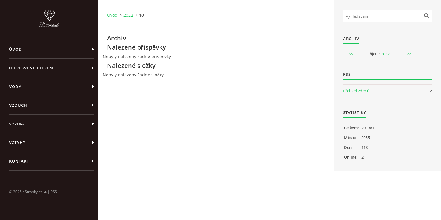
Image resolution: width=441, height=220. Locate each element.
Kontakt (19, 161)
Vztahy (17, 142)
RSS (54, 191)
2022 (128, 15)
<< (351, 54)
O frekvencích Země (32, 68)
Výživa (16, 124)
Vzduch (18, 105)
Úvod (15, 49)
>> (409, 54)
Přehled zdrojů (356, 91)
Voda (15, 86)
